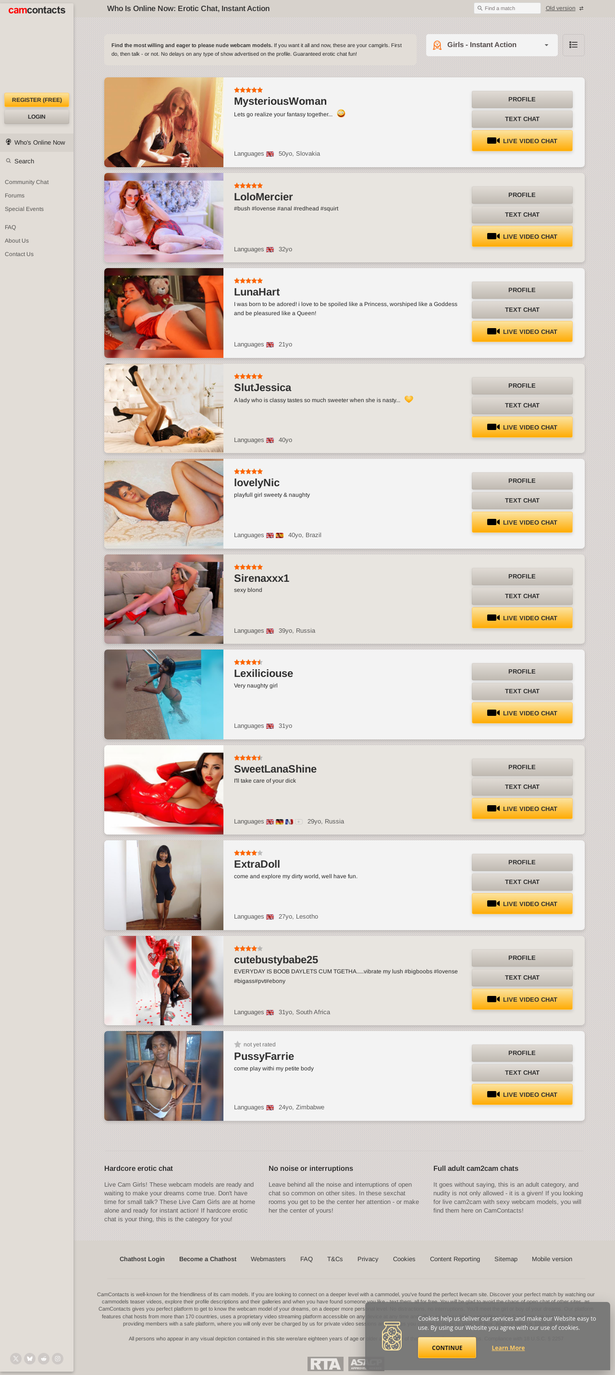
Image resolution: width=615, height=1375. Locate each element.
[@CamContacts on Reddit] (43, 1358)
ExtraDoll (257, 864)
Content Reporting (455, 1259)
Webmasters (268, 1259)
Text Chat (522, 119)
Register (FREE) (37, 100)
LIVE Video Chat (522, 141)
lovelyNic (257, 483)
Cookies (404, 1259)
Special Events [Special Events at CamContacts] (24, 209)
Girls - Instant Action (482, 44)
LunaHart (257, 292)
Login (37, 116)
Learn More (508, 1348)
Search (24, 161)
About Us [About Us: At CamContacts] (17, 240)
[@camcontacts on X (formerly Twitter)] (16, 1358)
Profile (522, 99)
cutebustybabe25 (276, 960)
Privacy (368, 1259)
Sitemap (505, 1259)
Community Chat (27, 182)
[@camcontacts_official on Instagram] (57, 1358)
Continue (447, 1348)
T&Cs (335, 1259)
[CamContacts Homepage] (37, 48)
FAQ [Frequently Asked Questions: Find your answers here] (10, 227)
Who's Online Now (39, 142)
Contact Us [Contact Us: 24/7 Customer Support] (19, 254)
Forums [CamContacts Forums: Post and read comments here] (15, 195)
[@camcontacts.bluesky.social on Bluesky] (30, 1358)
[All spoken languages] (299, 821)
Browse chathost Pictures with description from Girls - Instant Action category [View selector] (573, 45)
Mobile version (552, 1259)
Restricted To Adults (326, 1364)
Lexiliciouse (263, 673)
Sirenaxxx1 (261, 578)
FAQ (306, 1259)
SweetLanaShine (275, 769)
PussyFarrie (264, 1056)
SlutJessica (262, 387)
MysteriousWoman (280, 101)
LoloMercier (263, 197)
